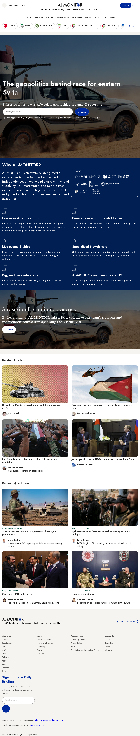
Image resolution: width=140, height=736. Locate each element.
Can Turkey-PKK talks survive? (18, 594)
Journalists (109, 643)
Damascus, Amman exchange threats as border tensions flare (102, 406)
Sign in (135, 5)
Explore (97, 18)
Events (22, 5)
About (107, 639)
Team (107, 646)
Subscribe (125, 5)
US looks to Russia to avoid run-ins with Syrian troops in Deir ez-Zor (34, 406)
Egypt (4, 660)
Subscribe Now (127, 621)
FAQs (73, 646)
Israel (4, 653)
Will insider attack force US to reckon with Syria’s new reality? (101, 533)
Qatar (4, 664)
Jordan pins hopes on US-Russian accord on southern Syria (103, 459)
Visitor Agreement (78, 639)
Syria (4, 671)
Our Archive (41, 653)
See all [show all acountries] (132, 25)
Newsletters (13, 5)
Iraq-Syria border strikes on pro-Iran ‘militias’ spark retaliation (29, 460)
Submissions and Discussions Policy (85, 650)
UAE (4, 650)
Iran (3, 646)
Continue (9, 329)
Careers (108, 650)
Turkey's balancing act (84, 594)
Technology (63, 18)
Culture (50, 18)
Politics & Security (34, 18)
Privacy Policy (76, 643)
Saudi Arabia (7, 643)
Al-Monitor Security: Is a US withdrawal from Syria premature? (29, 533)
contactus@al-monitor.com (39, 725)
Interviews (110, 18)
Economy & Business (81, 18)
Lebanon (5, 667)
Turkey (4, 639)
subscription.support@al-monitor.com (49, 720)
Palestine (5, 657)
